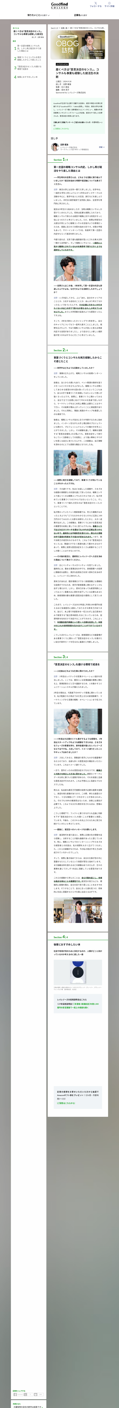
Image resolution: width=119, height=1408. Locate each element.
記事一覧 (64, 28)
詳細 (101, 147)
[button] (109, 4)
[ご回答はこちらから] (61, 129)
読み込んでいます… (78, 1048)
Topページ (54, 28)
